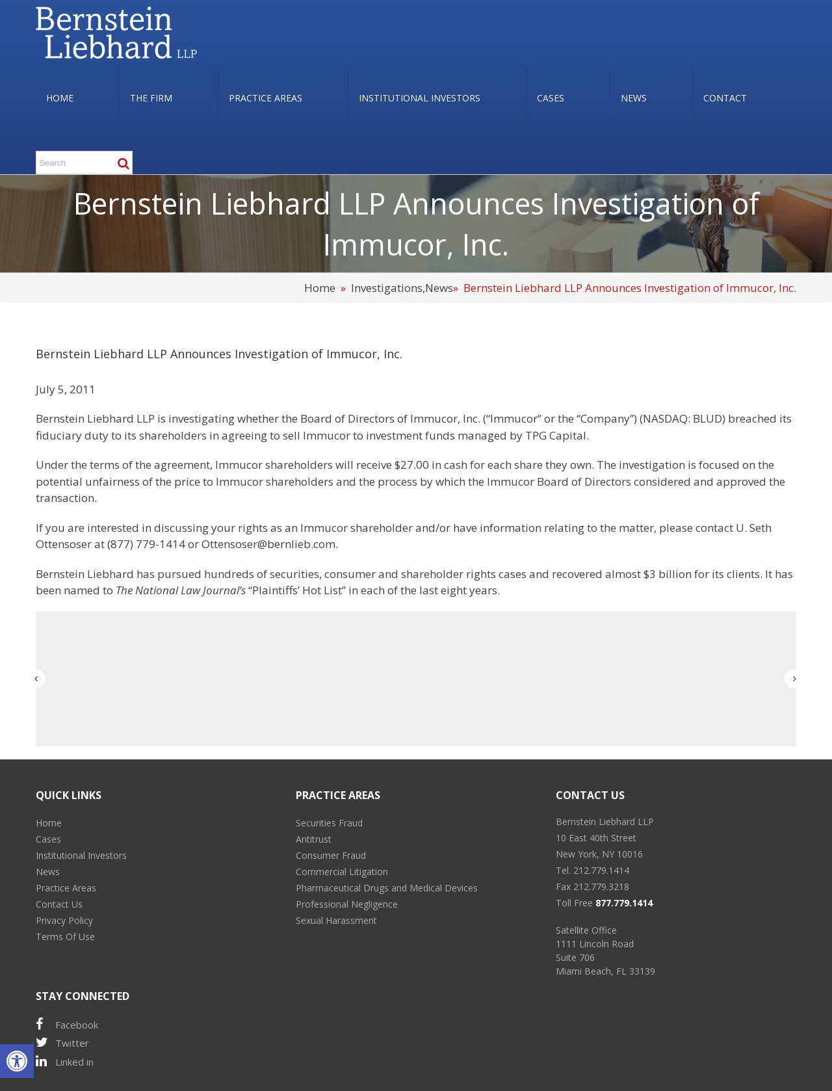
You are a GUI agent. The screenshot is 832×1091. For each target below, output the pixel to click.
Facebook (67, 1024)
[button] (17, 1061)
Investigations (386, 287)
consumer (350, 573)
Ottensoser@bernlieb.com (268, 543)
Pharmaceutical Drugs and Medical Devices (387, 888)
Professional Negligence (347, 904)
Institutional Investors (81, 855)
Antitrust (314, 839)
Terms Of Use (65, 936)
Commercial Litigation (342, 871)
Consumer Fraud (331, 855)
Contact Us (59, 904)
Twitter (62, 1042)
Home (319, 287)
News (439, 287)
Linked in (65, 1061)
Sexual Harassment (336, 920)
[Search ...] (84, 162)
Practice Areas (66, 888)
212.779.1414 (601, 870)
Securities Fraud (329, 823)
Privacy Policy (64, 920)
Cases (48, 839)
